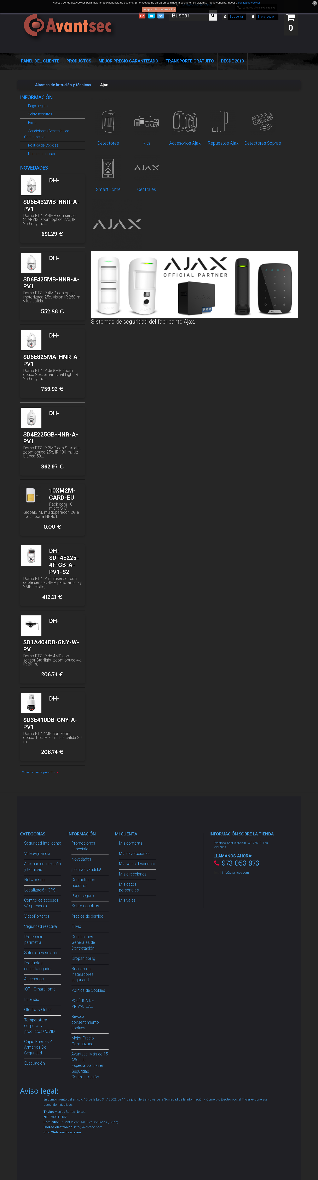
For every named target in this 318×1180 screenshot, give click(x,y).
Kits (146, 143)
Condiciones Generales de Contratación (46, 134)
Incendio (31, 999)
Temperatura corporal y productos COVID (39, 1026)
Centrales (146, 189)
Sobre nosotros (39, 114)
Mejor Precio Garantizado (128, 61)
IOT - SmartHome (40, 989)
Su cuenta (236, 16)
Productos (79, 61)
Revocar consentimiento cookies (85, 1022)
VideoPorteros (36, 916)
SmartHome (108, 189)
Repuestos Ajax (223, 143)
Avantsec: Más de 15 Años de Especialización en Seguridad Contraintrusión (89, 1065)
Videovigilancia (37, 853)
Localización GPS (40, 890)
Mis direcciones (132, 874)
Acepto (147, 9)
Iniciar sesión (267, 16)
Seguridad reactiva (40, 926)
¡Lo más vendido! (86, 869)
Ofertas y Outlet (38, 1009)
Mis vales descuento (137, 863)
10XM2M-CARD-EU (62, 494)
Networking (34, 879)
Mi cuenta (126, 834)
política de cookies (249, 2)
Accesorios (34, 979)
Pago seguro (37, 106)
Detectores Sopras (262, 143)
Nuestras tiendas (41, 154)
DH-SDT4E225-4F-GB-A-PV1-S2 (64, 561)
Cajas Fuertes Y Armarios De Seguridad (38, 1047)
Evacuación (34, 1063)
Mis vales (127, 900)
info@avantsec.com (235, 872)
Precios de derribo (87, 916)
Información (36, 97)
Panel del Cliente (40, 61)
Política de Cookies (42, 145)
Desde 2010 (232, 61)
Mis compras (130, 843)
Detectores (108, 143)
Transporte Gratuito (190, 61)
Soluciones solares (41, 952)
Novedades (34, 167)
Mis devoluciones (134, 853)
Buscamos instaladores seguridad (82, 974)
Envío (31, 123)
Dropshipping (83, 958)
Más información (165, 9)
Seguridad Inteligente (42, 843)
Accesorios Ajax (185, 143)
